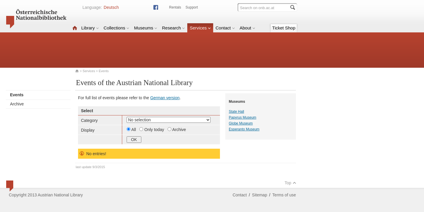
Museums (145, 27)
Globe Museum (241, 123)
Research (173, 27)
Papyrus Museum (242, 117)
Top (290, 182)
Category (89, 120)
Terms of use (284, 195)
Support (192, 7)
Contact (225, 27)
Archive (17, 104)
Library (90, 27)
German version (165, 97)
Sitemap (259, 195)
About (247, 27)
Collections (116, 27)
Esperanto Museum (244, 129)
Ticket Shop (283, 27)
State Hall (236, 112)
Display (88, 130)
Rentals (175, 7)
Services (200, 27)
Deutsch (111, 7)
